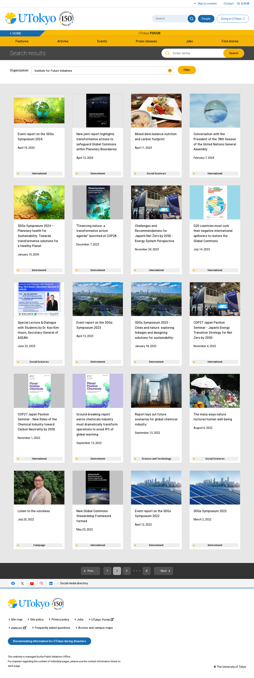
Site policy (37, 619)
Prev (86, 571)
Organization (19, 70)
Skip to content (207, 3)
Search (233, 53)
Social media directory (74, 583)
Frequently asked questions (52, 628)
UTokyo (149, 33)
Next (168, 571)
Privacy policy (60, 619)
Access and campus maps (95, 628)
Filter (187, 70)
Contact (229, 3)
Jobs (80, 619)
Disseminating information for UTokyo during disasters (49, 641)
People (206, 18)
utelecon (18, 628)
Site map (16, 619)
